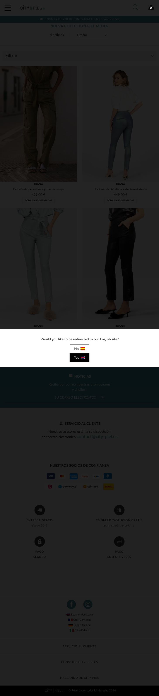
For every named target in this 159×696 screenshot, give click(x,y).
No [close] (79, 349)
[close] (151, 7)
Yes (79, 357)
